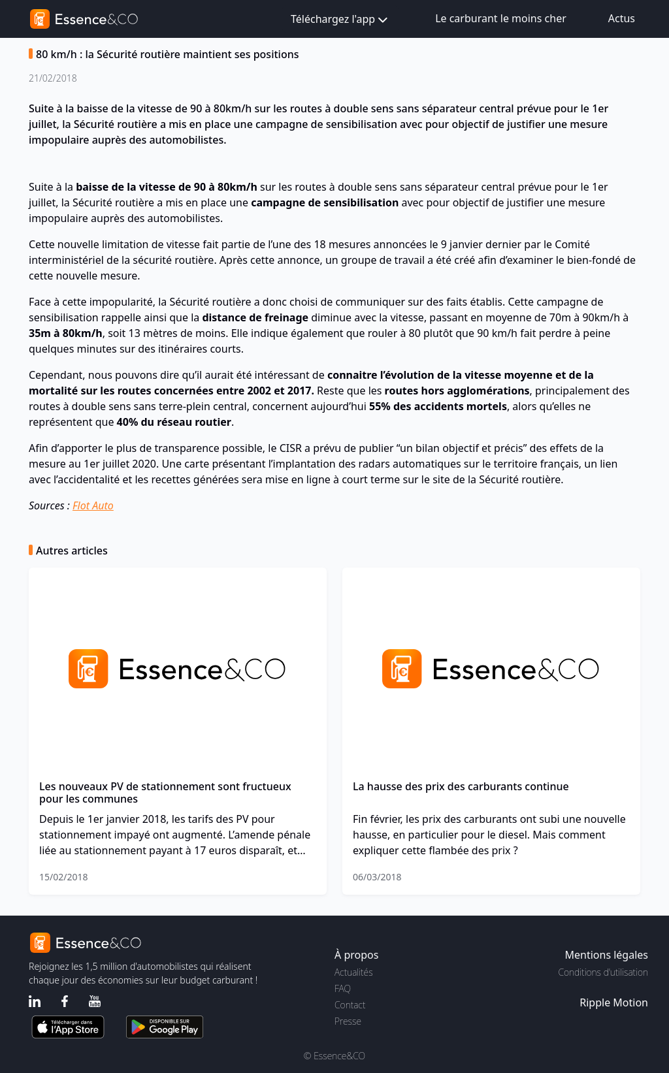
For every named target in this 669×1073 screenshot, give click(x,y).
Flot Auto (93, 505)
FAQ (342, 988)
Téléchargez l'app (340, 20)
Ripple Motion (613, 1002)
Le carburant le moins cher (500, 18)
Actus (621, 18)
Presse (347, 1021)
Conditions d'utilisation (603, 972)
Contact (349, 1005)
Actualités (353, 972)
